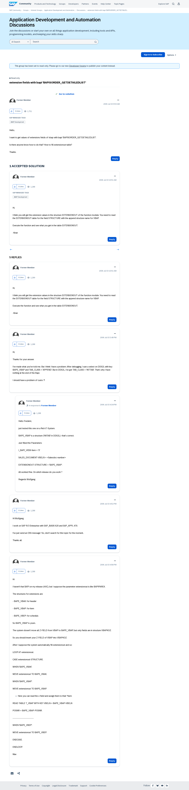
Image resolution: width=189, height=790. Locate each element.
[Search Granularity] (19, 41)
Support (83, 786)
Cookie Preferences (97, 786)
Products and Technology (45, 4)
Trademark (73, 786)
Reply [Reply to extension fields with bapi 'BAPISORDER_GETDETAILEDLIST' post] (115, 159)
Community (25, 4)
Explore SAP (163, 4)
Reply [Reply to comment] (112, 239)
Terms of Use (34, 786)
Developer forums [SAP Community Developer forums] (77, 66)
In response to (42, 406)
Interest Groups (36, 10)
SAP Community (15, 10)
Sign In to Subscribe (153, 55)
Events (95, 4)
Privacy (23, 786)
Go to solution (66, 94)
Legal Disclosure (59, 786)
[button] (11, 111)
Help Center (106, 4)
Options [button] (170, 55)
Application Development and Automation (59, 10)
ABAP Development (17, 122)
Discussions (81, 10)
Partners (85, 4)
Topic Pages (119, 4)
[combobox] (64, 41)
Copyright (46, 786)
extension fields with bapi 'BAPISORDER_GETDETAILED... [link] (107, 10)
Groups (62, 4)
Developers (74, 4)
